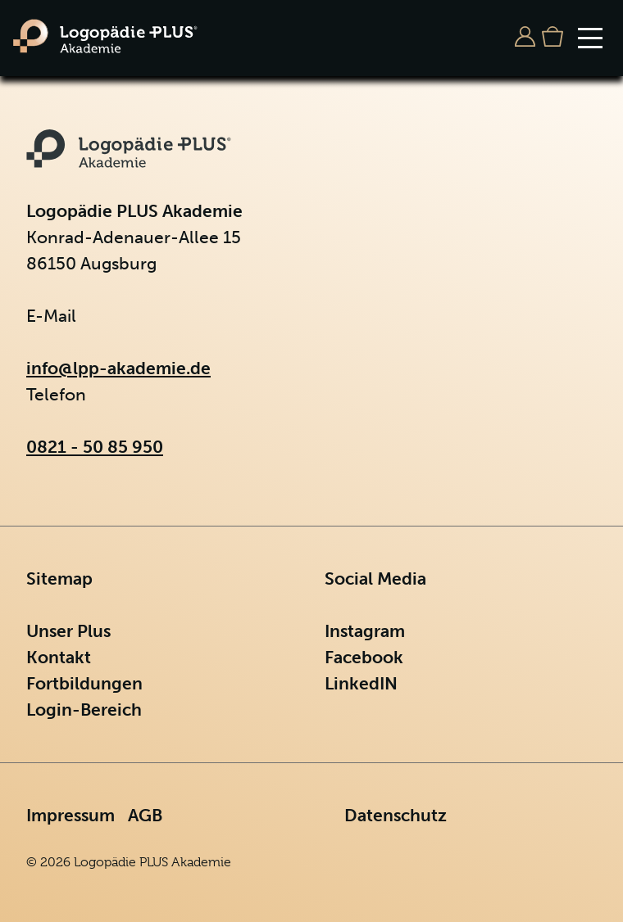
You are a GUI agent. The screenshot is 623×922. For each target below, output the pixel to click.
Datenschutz (395, 815)
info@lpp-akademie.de (118, 368)
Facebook (364, 657)
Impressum (70, 815)
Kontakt (58, 657)
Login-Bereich (84, 709)
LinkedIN (361, 683)
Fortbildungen (84, 683)
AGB (145, 815)
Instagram (365, 631)
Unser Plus (68, 631)
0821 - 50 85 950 (94, 446)
